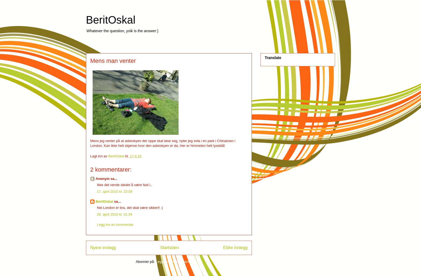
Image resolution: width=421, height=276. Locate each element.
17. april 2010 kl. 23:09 (114, 192)
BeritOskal (111, 20)
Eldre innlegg (235, 247)
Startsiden (169, 247)
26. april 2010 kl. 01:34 (114, 214)
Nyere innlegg (103, 247)
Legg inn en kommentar (115, 225)
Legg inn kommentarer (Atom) (179, 262)
